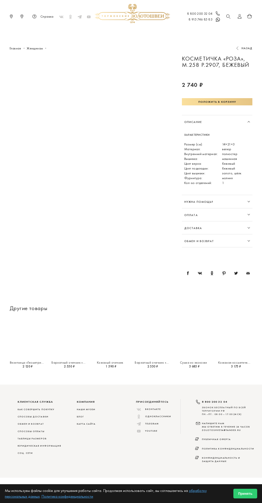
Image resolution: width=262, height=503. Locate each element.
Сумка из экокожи (193, 362)
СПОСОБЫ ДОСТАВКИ (33, 416)
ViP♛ (189, 31)
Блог (80, 416)
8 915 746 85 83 (205, 20)
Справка (42, 17)
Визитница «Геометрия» (27, 362)
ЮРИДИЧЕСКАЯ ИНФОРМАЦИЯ (39, 445)
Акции (204, 31)
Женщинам (124, 31)
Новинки (63, 31)
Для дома (171, 31)
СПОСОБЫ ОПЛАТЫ (31, 431)
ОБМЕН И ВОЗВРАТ (31, 423)
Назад (247, 48)
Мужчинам (148, 31)
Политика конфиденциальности (228, 448)
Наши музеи (86, 409)
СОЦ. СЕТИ (25, 453)
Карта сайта (86, 423)
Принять (245, 494)
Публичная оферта (216, 439)
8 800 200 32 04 (204, 14)
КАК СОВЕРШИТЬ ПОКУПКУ (36, 409)
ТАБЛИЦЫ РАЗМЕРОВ (32, 438)
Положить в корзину (217, 102)
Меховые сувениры (92, 31)
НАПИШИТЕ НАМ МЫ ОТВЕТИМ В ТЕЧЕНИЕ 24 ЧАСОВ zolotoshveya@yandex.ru (226, 427)
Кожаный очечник (110, 362)
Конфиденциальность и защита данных (221, 459)
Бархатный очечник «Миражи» (74, 362)
